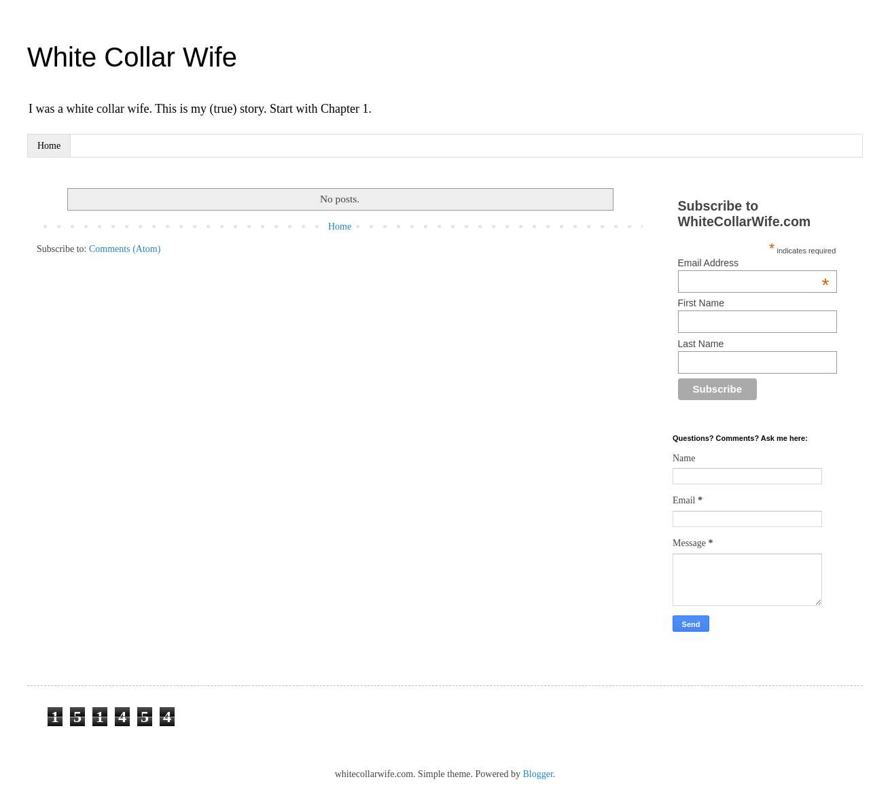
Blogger (537, 774)
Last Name (701, 343)
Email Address (754, 262)
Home (48, 146)
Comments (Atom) (124, 249)
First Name (701, 303)
